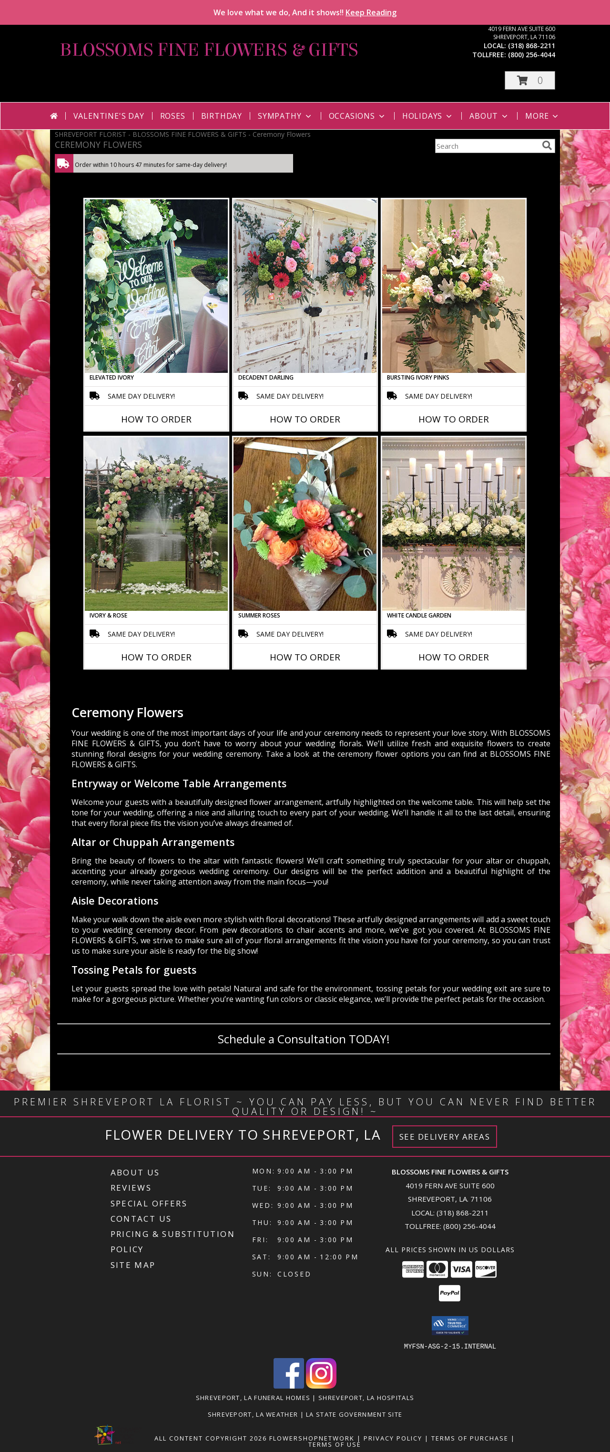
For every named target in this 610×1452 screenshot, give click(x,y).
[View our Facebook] (289, 1385)
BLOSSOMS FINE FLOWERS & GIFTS (209, 50)
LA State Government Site (354, 1414)
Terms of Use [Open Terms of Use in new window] (334, 1444)
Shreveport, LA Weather (253, 1414)
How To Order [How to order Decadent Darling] (305, 419)
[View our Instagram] (321, 1385)
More (542, 116)
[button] (530, 80)
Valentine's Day (108, 116)
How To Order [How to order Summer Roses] (305, 657)
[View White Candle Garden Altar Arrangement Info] (453, 524)
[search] (547, 145)
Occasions (357, 116)
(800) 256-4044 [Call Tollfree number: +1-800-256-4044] (469, 1226)
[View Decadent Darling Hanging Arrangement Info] (305, 286)
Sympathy (285, 116)
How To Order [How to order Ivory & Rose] (156, 657)
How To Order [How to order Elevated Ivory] (156, 419)
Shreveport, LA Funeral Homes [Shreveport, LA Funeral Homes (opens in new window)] (253, 1397)
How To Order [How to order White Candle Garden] (453, 657)
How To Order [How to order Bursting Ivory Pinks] (453, 419)
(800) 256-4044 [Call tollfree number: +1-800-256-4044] (531, 54)
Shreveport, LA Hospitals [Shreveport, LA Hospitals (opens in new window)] (366, 1397)
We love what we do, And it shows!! (305, 12)
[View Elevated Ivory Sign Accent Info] (156, 286)
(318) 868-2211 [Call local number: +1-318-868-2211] (531, 45)
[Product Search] (487, 146)
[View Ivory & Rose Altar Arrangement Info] (156, 524)
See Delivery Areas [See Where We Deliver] (444, 1136)
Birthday (221, 116)
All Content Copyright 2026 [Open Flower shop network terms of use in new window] (210, 1437)
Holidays (428, 116)
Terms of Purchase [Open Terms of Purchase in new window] (469, 1437)
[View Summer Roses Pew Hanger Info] (305, 524)
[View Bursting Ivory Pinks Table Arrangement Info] (453, 286)
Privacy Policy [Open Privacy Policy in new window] (393, 1437)
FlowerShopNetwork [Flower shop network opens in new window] (312, 1437)
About (489, 116)
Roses (172, 116)
